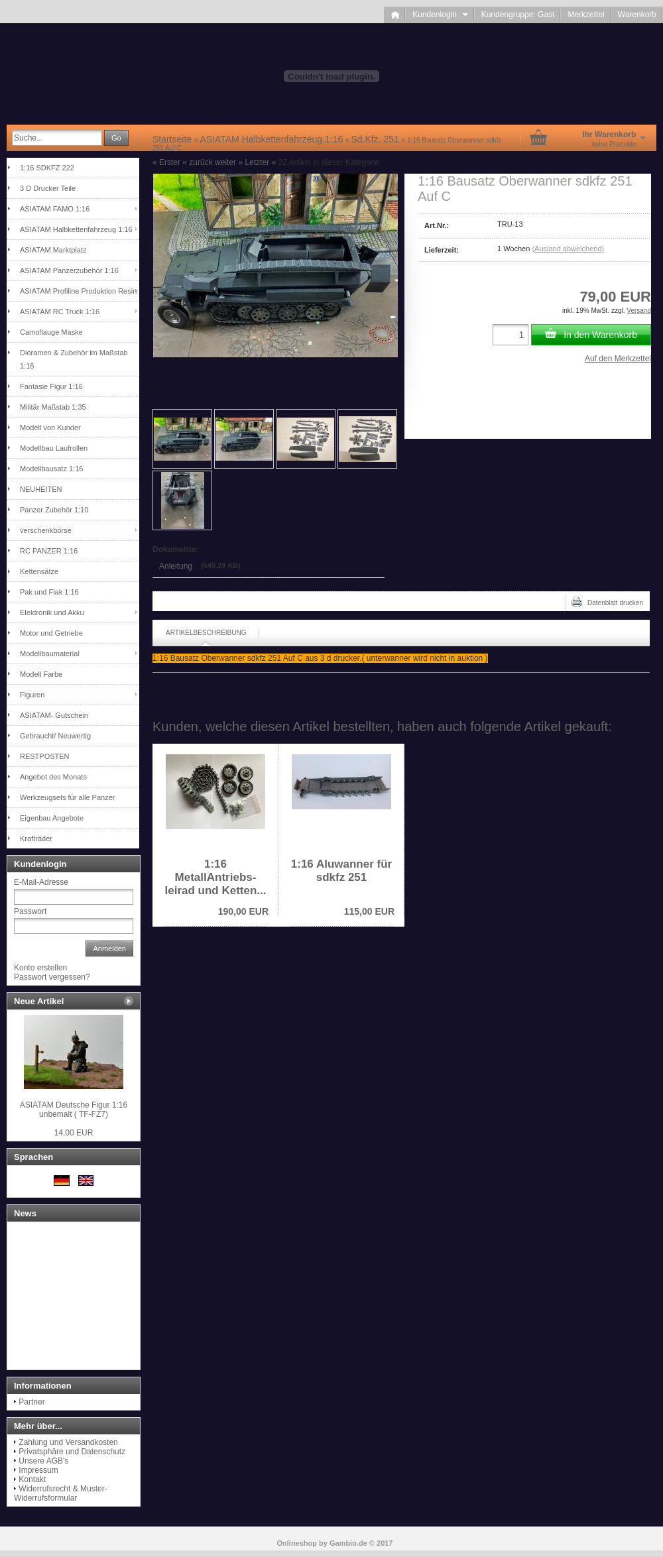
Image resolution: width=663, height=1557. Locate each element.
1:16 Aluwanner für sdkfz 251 (341, 871)
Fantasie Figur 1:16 (51, 386)
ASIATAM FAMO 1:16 (55, 209)
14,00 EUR (73, 1132)
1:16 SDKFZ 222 (47, 168)
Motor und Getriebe (51, 633)
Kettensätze (39, 571)
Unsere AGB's (43, 1461)
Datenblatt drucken (607, 602)
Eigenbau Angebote (52, 818)
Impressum (38, 1470)
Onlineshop (297, 1543)
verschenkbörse (46, 530)
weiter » (229, 162)
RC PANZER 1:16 (49, 551)
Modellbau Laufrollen (54, 448)
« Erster (166, 162)
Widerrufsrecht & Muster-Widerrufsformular (60, 1493)
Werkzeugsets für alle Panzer (67, 797)
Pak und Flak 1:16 (49, 592)
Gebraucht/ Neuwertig (55, 736)
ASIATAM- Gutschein (54, 715)
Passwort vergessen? (52, 977)
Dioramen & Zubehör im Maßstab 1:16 (74, 359)
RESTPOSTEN (45, 756)
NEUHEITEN (41, 489)
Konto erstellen (40, 967)
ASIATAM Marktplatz (53, 250)
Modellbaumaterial (50, 654)
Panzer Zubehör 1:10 (54, 510)
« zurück (197, 162)
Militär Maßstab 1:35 (53, 407)
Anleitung (175, 566)
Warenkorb (637, 14)
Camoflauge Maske (51, 332)
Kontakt (32, 1479)
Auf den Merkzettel (618, 358)
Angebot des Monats (53, 777)
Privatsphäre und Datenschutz (72, 1451)
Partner (31, 1402)
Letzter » (260, 162)
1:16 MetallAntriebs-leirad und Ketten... (215, 877)
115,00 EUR (369, 911)
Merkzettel (586, 14)
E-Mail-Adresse (41, 882)
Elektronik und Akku (52, 612)
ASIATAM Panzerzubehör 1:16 (69, 270)
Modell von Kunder (50, 428)
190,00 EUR (243, 911)
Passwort (30, 911)
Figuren (32, 695)
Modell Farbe (41, 674)
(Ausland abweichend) (568, 249)
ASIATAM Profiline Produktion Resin (78, 291)
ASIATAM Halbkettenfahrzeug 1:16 (76, 229)
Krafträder (36, 838)
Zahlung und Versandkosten (68, 1442)
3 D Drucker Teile (48, 188)
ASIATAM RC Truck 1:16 (59, 312)
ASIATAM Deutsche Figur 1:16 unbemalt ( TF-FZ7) (73, 1109)
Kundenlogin (439, 14)
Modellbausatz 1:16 (51, 469)
